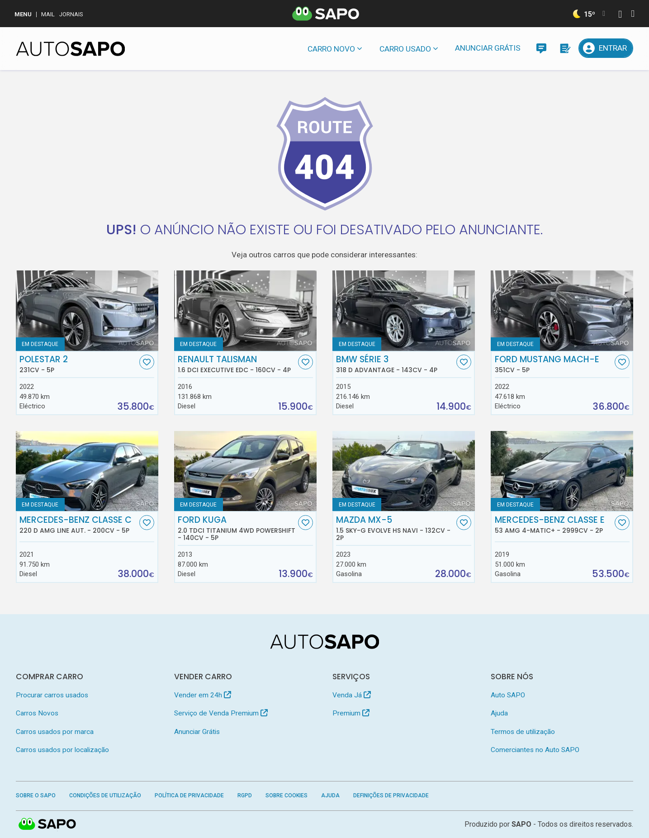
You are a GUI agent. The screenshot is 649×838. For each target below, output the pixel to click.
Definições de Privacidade (391, 795)
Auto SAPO (508, 695)
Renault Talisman (237, 364)
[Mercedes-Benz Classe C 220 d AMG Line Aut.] (87, 471)
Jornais (71, 14)
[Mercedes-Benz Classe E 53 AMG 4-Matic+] (562, 471)
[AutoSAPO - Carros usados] (70, 49)
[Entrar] (606, 48)
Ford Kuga (237, 528)
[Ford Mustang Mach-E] (562, 310)
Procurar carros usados (52, 695)
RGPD (244, 795)
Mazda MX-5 (395, 528)
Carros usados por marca (55, 732)
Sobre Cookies (286, 795)
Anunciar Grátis (488, 47)
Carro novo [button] (331, 48)
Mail (48, 14)
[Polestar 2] (87, 310)
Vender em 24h (202, 695)
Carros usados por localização (62, 750)
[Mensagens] (541, 48)
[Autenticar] (620, 15)
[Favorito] (146, 362)
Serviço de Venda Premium (221, 713)
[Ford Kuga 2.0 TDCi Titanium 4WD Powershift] (245, 471)
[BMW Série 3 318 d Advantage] (403, 310)
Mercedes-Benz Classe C (78, 524)
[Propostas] (564, 48)
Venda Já (351, 695)
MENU (23, 14)
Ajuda (499, 713)
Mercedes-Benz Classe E (554, 524)
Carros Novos (37, 713)
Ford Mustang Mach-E (554, 364)
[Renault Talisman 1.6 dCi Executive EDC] (245, 310)
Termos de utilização (523, 732)
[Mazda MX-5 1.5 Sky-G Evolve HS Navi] (403, 471)
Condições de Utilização (105, 795)
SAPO (47, 824)
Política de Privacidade (189, 795)
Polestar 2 (78, 364)
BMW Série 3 (395, 364)
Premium (351, 713)
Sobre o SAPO (36, 795)
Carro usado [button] (405, 48)
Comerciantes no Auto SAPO (535, 750)
